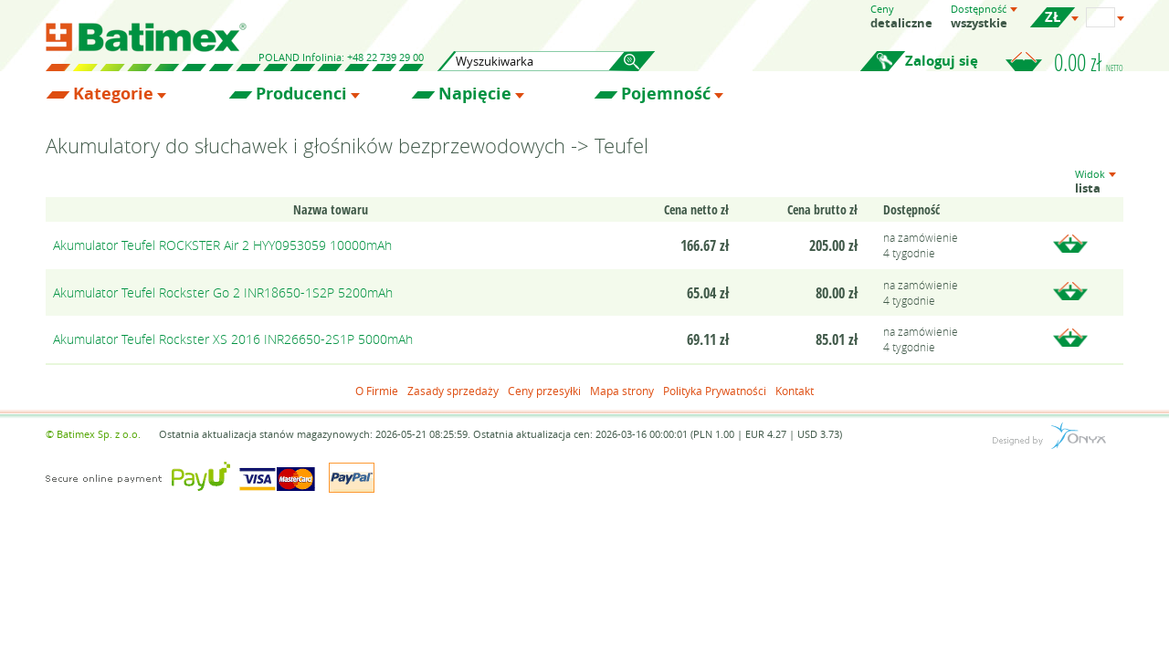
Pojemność (666, 94)
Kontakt (794, 390)
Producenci (301, 94)
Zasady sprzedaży (453, 390)
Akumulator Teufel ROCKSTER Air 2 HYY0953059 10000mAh (222, 245)
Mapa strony (622, 390)
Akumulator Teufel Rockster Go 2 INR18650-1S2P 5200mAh (223, 292)
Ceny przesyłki (544, 390)
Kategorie (113, 94)
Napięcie (474, 94)
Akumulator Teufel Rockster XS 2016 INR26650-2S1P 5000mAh (233, 339)
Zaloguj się (941, 60)
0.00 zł (1088, 62)
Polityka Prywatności (714, 390)
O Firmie (376, 390)
